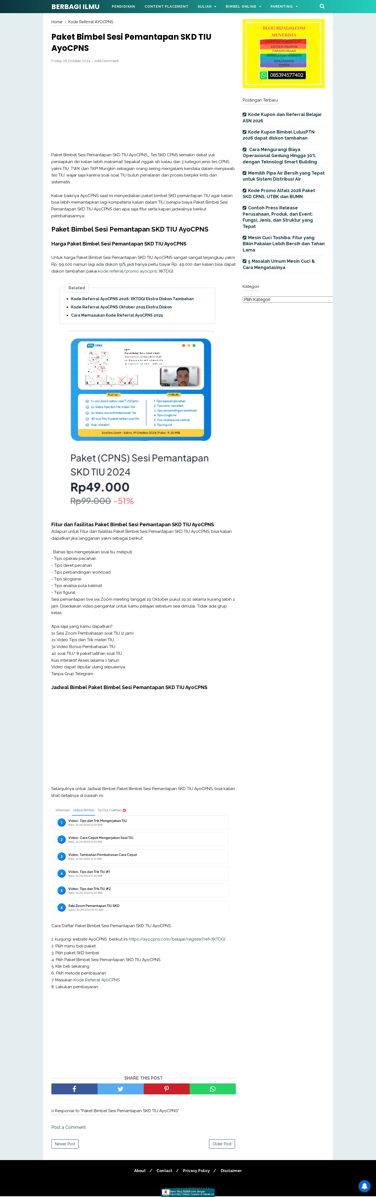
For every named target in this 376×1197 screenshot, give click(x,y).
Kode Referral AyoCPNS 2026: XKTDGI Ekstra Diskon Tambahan (132, 299)
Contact (164, 1171)
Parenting (282, 6)
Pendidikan (123, 6)
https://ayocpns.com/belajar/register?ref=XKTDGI (177, 940)
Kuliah (205, 6)
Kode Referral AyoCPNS (97, 980)
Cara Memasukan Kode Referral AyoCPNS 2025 (117, 316)
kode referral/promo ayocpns (127, 272)
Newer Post (65, 1145)
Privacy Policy (197, 1171)
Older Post (222, 1145)
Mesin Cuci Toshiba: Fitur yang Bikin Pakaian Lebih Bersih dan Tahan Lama (284, 244)
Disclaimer (232, 1171)
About (139, 1171)
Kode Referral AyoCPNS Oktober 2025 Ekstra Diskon (121, 308)
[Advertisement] (143, 108)
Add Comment (107, 62)
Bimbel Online (241, 6)
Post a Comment (68, 1128)
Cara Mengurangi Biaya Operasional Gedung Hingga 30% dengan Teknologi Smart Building (280, 155)
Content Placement (167, 6)
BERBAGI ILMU (75, 6)
